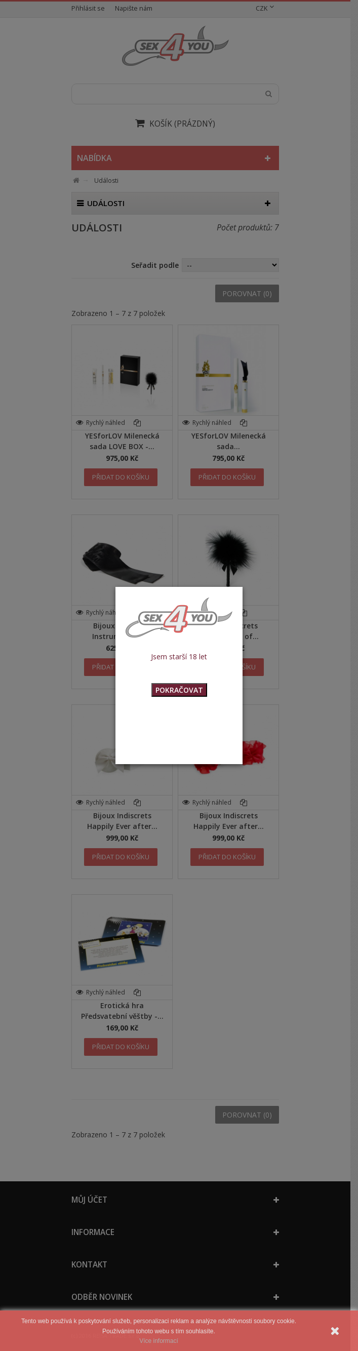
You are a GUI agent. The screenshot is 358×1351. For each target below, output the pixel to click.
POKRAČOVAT (179, 690)
